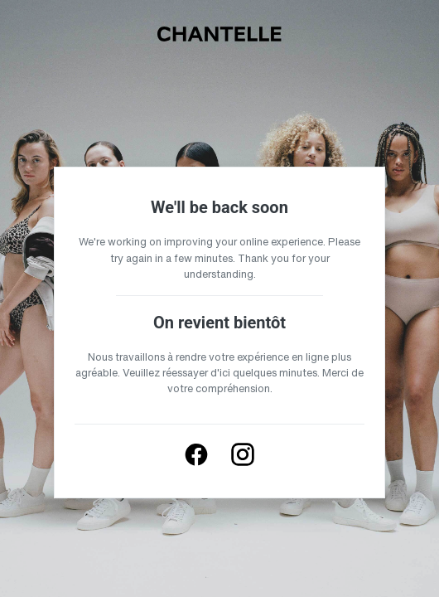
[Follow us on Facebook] (196, 454)
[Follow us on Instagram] (242, 454)
